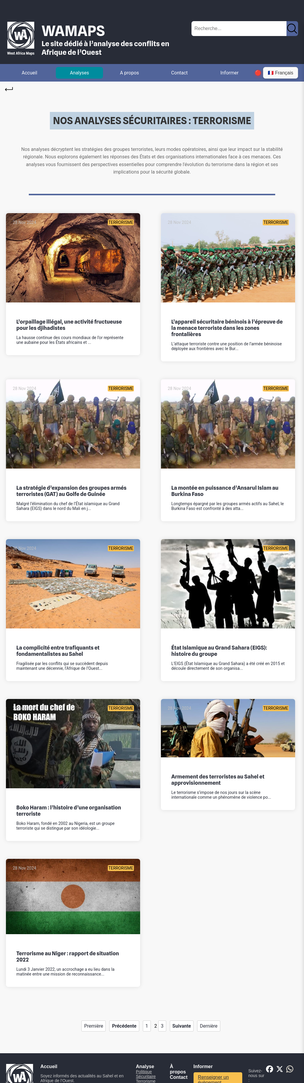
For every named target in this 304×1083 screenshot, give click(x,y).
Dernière (208, 1026)
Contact (179, 73)
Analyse (145, 1066)
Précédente (124, 1026)
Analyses (79, 73)
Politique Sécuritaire (146, 1074)
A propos (129, 73)
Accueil (29, 73)
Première (93, 1026)
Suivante (181, 1026)
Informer (229, 73)
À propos (178, 1069)
